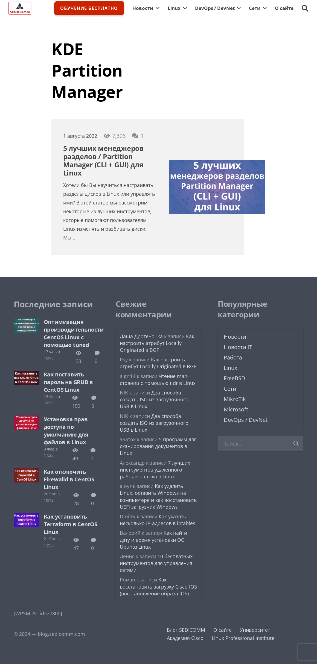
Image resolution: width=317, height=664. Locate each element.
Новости (235, 336)
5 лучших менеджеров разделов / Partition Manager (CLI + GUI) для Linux (103, 160)
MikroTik (235, 399)
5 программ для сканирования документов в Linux (158, 446)
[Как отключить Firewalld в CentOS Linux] (26, 472)
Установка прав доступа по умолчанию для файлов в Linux (66, 431)
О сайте (222, 630)
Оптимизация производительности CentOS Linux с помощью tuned (74, 333)
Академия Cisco (185, 638)
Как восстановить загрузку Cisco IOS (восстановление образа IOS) (158, 586)
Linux (230, 368)
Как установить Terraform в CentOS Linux (70, 524)
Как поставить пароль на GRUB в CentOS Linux (68, 382)
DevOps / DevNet (245, 419)
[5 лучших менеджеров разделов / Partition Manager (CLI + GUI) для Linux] (217, 164)
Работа (233, 357)
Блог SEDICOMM (186, 630)
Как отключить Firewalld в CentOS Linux (69, 479)
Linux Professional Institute (243, 638)
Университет (255, 630)
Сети (230, 388)
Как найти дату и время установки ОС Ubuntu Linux (153, 540)
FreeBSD (234, 378)
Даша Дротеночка (141, 336)
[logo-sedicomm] (19, 8)
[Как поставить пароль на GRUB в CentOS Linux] (26, 375)
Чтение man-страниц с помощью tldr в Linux (158, 379)
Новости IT (238, 347)
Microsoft (236, 409)
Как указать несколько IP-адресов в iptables (157, 519)
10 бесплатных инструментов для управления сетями (156, 563)
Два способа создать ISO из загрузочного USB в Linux (154, 399)
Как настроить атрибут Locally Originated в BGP (157, 343)
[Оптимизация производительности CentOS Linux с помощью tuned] (26, 322)
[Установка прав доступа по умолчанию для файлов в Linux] (26, 419)
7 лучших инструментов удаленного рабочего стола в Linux (155, 470)
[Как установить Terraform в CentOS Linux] (26, 517)
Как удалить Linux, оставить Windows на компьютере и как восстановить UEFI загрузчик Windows (158, 496)
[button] (305, 8)
